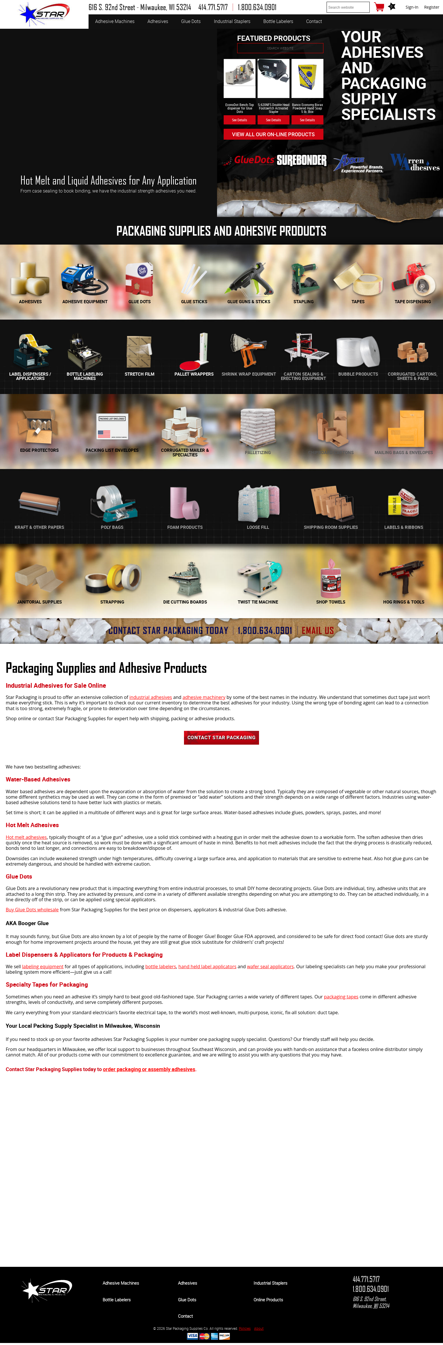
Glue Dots (191, 21)
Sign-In (412, 7)
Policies (245, 1330)
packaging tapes (341, 999)
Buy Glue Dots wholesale (32, 911)
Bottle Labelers (278, 21)
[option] (108, 123)
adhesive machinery (204, 697)
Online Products (268, 1301)
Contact (314, 21)
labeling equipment (43, 968)
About (259, 1330)
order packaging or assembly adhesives (149, 1071)
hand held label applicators (208, 968)
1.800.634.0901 (371, 1291)
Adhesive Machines (115, 21)
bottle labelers (160, 968)
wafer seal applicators (270, 968)
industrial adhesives (150, 697)
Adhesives (157, 21)
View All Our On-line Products (273, 134)
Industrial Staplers (232, 21)
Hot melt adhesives (26, 839)
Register (431, 7)
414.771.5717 (366, 1281)
